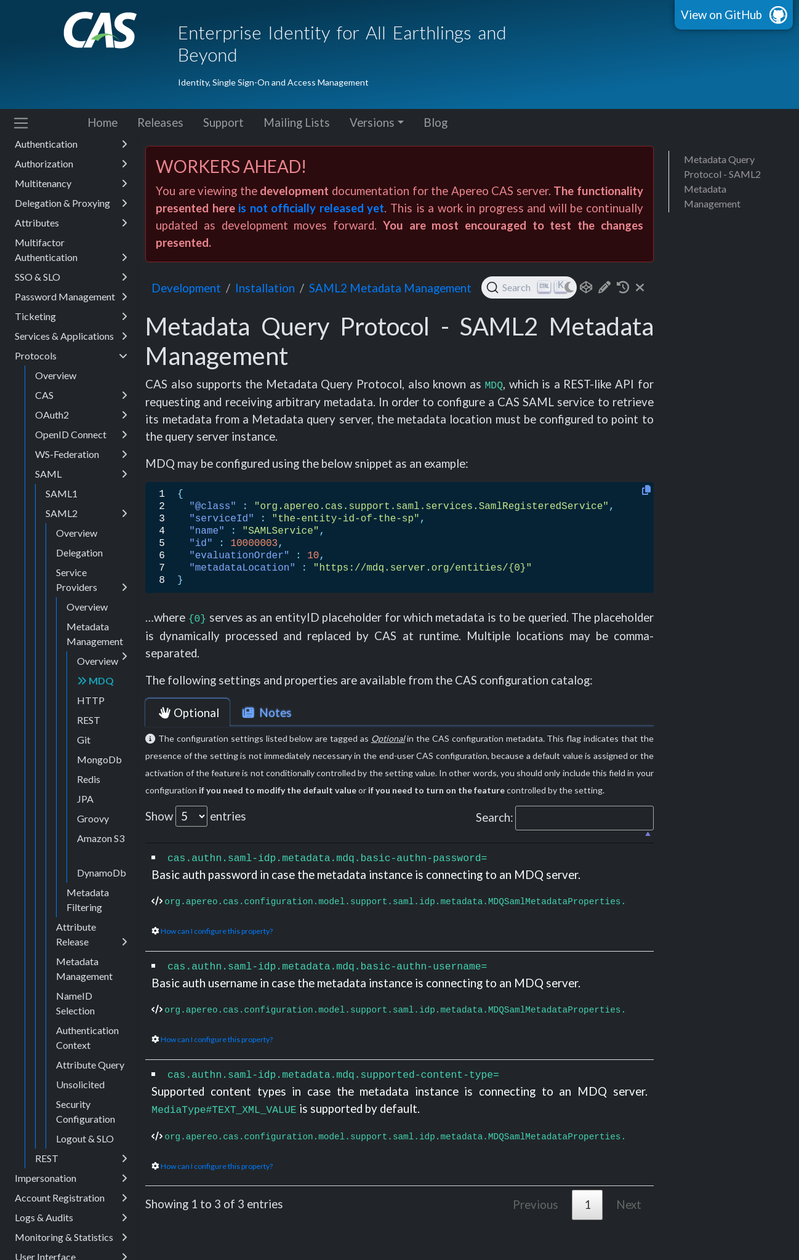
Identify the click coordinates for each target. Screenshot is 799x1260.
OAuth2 (81, 444)
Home (102, 122)
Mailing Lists (296, 122)
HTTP (91, 730)
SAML (81, 503)
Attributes (71, 252)
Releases (160, 122)
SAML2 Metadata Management (390, 288)
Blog (436, 122)
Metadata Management (96, 665)
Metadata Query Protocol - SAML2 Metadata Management (722, 181)
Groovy (93, 848)
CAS (81, 424)
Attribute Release (91, 964)
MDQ (95, 710)
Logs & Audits (71, 1247)
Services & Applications (71, 365)
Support (223, 122)
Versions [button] (372, 122)
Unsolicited (80, 1114)
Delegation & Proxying (71, 232)
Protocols (71, 385)
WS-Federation (81, 483)
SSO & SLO (71, 306)
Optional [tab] (187, 713)
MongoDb (99, 789)
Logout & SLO (85, 1168)
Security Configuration (85, 1141)
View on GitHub (721, 15)
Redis (88, 808)
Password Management (71, 326)
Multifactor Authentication (71, 280)
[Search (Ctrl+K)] (529, 287)
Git (83, 769)
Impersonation (71, 1207)
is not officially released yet (311, 208)
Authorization (71, 193)
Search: (565, 818)
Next (628, 1204)
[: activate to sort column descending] (399, 836)
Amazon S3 (100, 867)
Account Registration (71, 1227)
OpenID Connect (81, 464)
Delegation (79, 582)
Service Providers (91, 610)
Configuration (71, 153)
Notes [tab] (266, 713)
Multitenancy (71, 213)
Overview (55, 405)
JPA (85, 828)
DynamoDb (101, 902)
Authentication (71, 173)
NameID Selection (75, 1032)
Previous (535, 1204)
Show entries (195, 816)
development (186, 288)
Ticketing (71, 346)
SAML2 (86, 543)
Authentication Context (87, 1067)
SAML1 (62, 523)
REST (88, 749)
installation (265, 288)
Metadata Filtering (87, 929)
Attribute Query (90, 1094)
